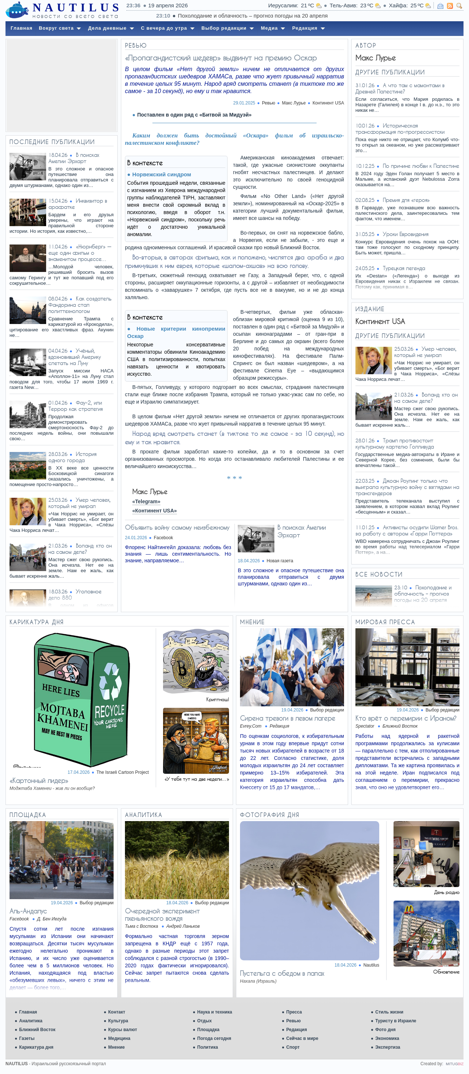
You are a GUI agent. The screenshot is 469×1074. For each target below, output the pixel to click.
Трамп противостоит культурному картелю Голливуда (394, 443)
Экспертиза (387, 1047)
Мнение (116, 1047)
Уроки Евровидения (405, 234)
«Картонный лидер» (39, 780)
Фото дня (385, 1029)
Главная (28, 1012)
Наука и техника (214, 1012)
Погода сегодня (214, 1038)
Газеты (26, 1038)
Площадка (208, 1029)
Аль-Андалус (28, 911)
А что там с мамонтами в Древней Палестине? (399, 88)
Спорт (292, 1047)
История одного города (72, 457)
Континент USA (328, 103)
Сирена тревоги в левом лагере (287, 718)
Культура (118, 1020)
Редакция (296, 1029)
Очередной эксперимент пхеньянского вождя (162, 914)
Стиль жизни (389, 1012)
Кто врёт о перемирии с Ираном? (406, 718)
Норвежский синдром (161, 174)
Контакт (116, 1012)
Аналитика (31, 1020)
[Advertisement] (62, 85)
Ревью (293, 1020)
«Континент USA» (154, 511)
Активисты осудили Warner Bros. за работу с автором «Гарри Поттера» (406, 530)
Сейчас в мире (302, 1038)
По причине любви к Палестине (421, 166)
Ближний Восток (37, 1029)
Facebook (163, 537)
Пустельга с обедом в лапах (282, 973)
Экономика (387, 1038)
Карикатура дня (36, 1047)
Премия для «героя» (406, 200)
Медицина (119, 1038)
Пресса (294, 1012)
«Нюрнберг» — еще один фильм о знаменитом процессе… (79, 252)
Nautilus (371, 965)
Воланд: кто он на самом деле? (80, 548)
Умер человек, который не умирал (79, 503)
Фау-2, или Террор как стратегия (75, 406)
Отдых (204, 1020)
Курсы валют (122, 1029)
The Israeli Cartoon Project (122, 772)
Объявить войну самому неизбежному (177, 527)
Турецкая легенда (404, 268)
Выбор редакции (327, 710)
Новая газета (280, 560)
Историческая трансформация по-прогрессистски (399, 128)
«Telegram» (146, 501)
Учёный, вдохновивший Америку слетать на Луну (74, 356)
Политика (207, 1047)
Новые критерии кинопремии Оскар (176, 332)
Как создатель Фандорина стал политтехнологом (79, 304)
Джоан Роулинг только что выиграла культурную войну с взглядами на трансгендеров (407, 487)
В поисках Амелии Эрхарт (73, 158)
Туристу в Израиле (395, 1020)
